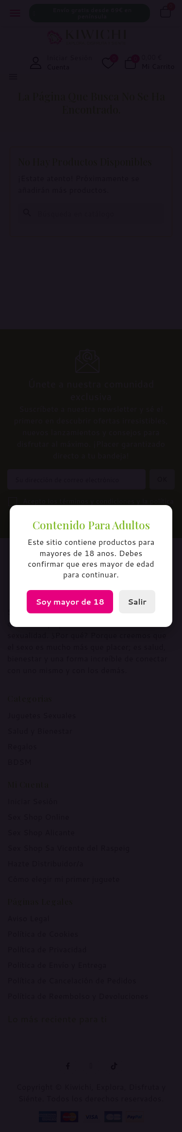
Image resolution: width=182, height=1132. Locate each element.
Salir (137, 601)
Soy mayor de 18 (69, 601)
